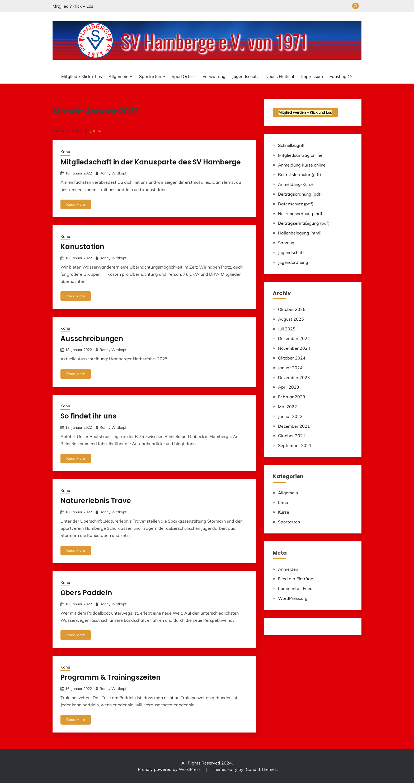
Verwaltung (214, 76)
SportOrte (182, 76)
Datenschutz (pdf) (295, 203)
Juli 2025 (286, 328)
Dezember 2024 (294, 338)
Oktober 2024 (291, 358)
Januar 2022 (290, 416)
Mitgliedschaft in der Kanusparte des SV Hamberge (150, 162)
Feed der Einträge (295, 578)
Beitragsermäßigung (298, 223)
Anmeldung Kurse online (302, 165)
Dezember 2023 (294, 377)
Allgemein (118, 76)
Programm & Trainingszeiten (110, 677)
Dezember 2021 (294, 426)
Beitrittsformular (294, 174)
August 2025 (291, 319)
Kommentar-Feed (295, 588)
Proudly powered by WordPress (170, 769)
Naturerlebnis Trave (95, 500)
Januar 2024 (290, 367)
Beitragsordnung (294, 194)
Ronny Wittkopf (113, 173)
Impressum (312, 76)
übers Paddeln (86, 592)
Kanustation (82, 246)
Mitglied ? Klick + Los (73, 6)
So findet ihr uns (88, 416)
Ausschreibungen (91, 338)
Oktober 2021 (291, 435)
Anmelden (288, 569)
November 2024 (294, 348)
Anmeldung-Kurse (296, 184)
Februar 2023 (291, 396)
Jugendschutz (245, 76)
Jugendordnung (293, 262)
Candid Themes (261, 769)
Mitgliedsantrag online (300, 155)
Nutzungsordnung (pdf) (301, 213)
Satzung (286, 242)
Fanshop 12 (341, 76)
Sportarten (150, 76)
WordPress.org (293, 598)
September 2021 (295, 445)
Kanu (65, 151)
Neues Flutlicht (279, 76)
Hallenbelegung (293, 233)
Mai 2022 (287, 406)
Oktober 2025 (291, 309)
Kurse (283, 512)
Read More (75, 204)
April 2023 (288, 387)
